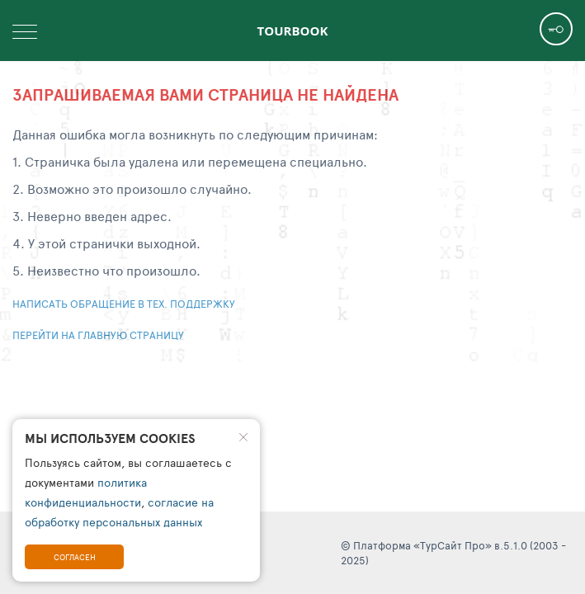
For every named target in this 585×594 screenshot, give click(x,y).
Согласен (75, 557)
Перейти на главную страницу (98, 335)
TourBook (292, 30)
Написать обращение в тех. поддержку (123, 303)
